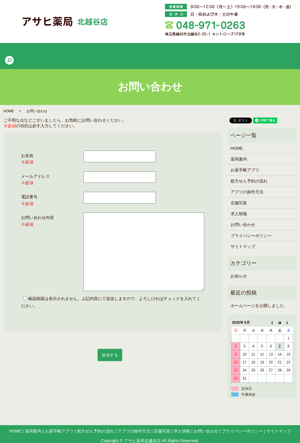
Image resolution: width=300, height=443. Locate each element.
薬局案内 (61, 51)
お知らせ (239, 267)
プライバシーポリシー (251, 226)
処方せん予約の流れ (136, 51)
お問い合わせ (243, 215)
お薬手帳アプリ (94, 51)
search (264, 51)
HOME (37, 51)
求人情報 (242, 51)
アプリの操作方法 (181, 51)
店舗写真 (215, 51)
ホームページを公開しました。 (259, 296)
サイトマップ (243, 237)
